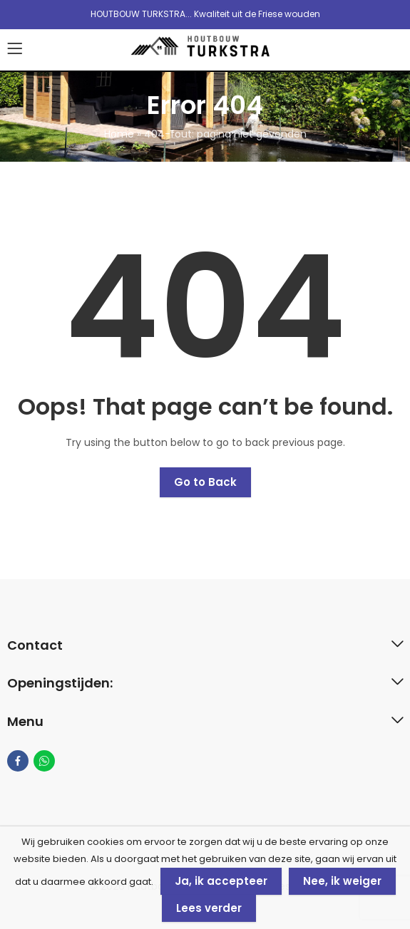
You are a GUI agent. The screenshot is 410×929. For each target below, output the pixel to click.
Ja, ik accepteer (221, 880)
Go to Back (205, 481)
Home (119, 134)
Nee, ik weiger (342, 880)
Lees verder (209, 908)
